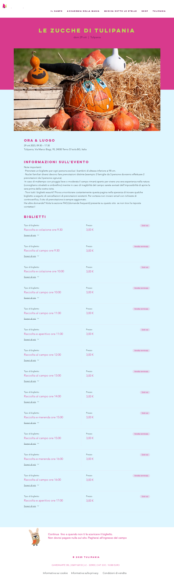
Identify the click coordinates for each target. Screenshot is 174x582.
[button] (56, 11)
